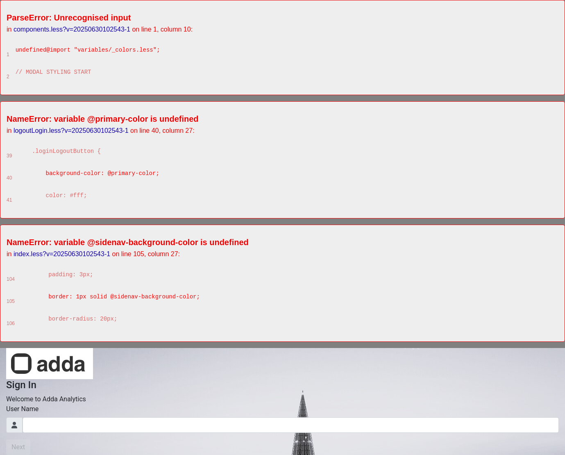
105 (11, 301)
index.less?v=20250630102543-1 (62, 253)
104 (11, 279)
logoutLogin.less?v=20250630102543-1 (71, 130)
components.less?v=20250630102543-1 (72, 29)
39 (9, 156)
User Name (22, 409)
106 (11, 323)
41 (9, 200)
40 (9, 178)
